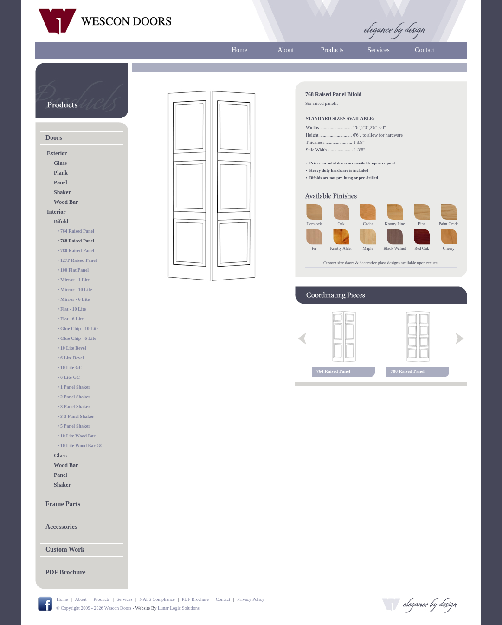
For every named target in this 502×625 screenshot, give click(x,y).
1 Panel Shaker (75, 387)
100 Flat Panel (74, 270)
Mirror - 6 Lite (75, 299)
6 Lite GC (70, 377)
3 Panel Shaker (75, 406)
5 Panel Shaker (75, 426)
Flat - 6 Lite (72, 318)
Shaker (62, 192)
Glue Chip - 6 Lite (78, 338)
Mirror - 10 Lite (76, 289)
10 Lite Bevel (73, 348)
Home (239, 49)
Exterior (57, 153)
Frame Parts (62, 504)
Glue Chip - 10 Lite (79, 328)
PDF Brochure (65, 572)
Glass (60, 163)
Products (332, 49)
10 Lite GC (71, 367)
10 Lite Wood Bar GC (81, 445)
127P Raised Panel (78, 260)
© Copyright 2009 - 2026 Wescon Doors (93, 608)
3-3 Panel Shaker (77, 416)
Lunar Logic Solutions (179, 608)
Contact (425, 49)
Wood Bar (66, 202)
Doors (53, 137)
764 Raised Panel (77, 231)
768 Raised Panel (77, 240)
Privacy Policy (250, 599)
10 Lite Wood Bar (78, 435)
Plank (61, 172)
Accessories (61, 526)
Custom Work (64, 549)
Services (378, 49)
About (286, 49)
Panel (60, 182)
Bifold (61, 221)
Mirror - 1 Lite (75, 279)
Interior (56, 211)
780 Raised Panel (77, 250)
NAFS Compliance (156, 599)
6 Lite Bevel (72, 357)
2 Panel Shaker (75, 396)
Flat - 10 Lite (73, 309)
